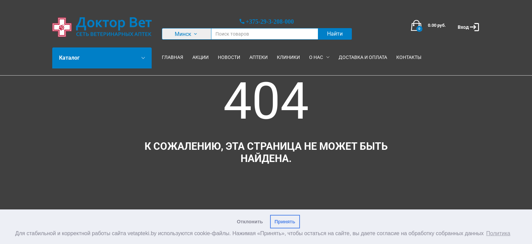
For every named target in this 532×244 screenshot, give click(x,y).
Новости (229, 57)
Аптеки (258, 57)
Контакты (408, 57)
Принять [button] (284, 221)
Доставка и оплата (363, 57)
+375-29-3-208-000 (270, 21)
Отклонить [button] (250, 221)
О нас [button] (316, 57)
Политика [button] (498, 233)
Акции (200, 57)
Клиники (288, 57)
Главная (172, 57)
